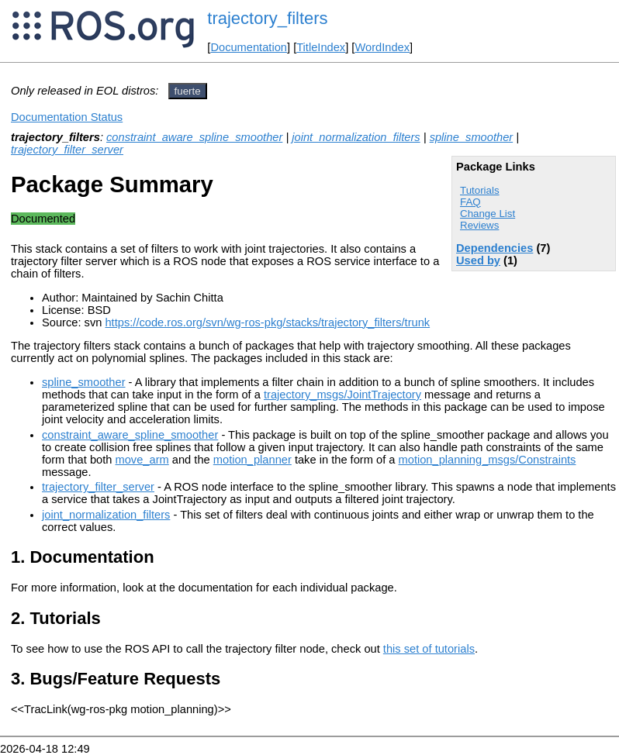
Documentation (248, 47)
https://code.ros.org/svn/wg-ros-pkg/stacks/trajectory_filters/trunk (267, 322)
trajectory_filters (267, 18)
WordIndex (382, 47)
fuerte (188, 91)
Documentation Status (67, 117)
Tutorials (480, 190)
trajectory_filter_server (67, 149)
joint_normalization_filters (356, 137)
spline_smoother (472, 137)
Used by (478, 260)
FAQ (470, 202)
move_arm (142, 459)
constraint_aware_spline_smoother (194, 137)
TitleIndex (320, 47)
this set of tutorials (429, 649)
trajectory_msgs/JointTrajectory (342, 394)
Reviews (479, 225)
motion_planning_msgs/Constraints (487, 459)
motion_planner (252, 459)
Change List (487, 213)
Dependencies (494, 248)
